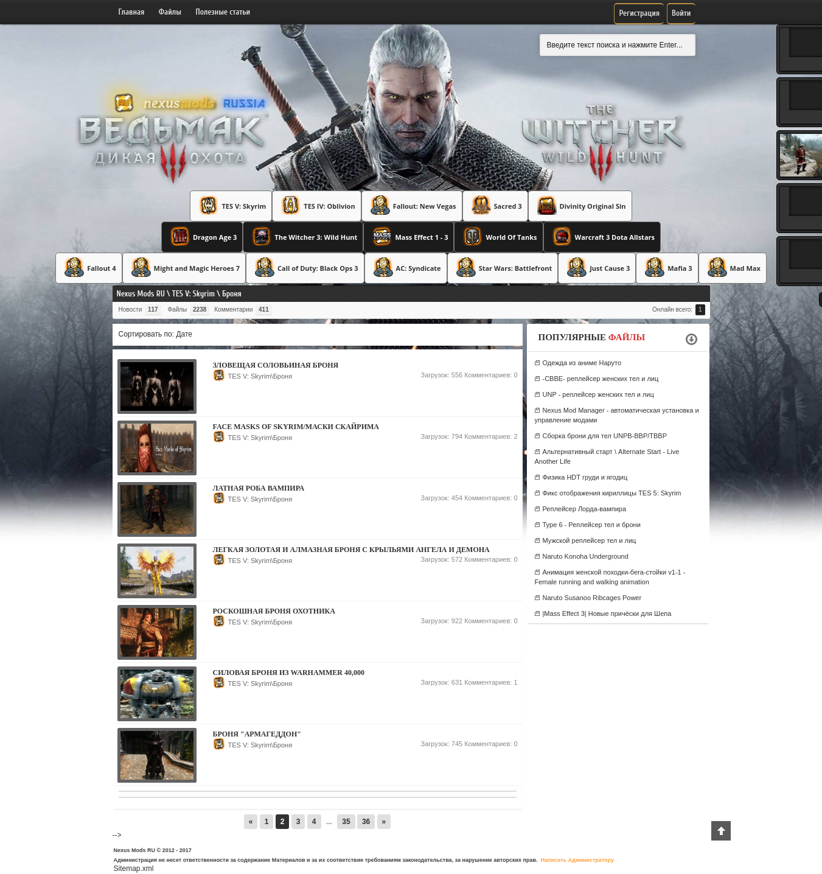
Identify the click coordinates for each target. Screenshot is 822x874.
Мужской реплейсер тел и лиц (589, 540)
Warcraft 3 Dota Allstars (602, 236)
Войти (681, 13)
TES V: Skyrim (231, 205)
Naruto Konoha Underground (586, 556)
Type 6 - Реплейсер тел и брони (592, 524)
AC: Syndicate (406, 267)
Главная (132, 11)
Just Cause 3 (597, 267)
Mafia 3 (667, 267)
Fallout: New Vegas (411, 205)
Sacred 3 (495, 205)
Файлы (170, 11)
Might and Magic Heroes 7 (184, 267)
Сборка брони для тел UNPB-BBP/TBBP (605, 435)
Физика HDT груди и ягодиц (585, 477)
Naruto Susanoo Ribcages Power (592, 597)
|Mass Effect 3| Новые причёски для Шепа (607, 613)
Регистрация (639, 13)
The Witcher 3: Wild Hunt (303, 236)
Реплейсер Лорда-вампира (585, 508)
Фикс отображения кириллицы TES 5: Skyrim (612, 493)
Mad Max (733, 267)
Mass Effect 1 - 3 (408, 236)
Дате (184, 334)
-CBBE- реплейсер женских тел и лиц (601, 378)
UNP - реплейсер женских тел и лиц (598, 394)
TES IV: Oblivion (316, 205)
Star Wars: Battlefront (502, 267)
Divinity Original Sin (580, 205)
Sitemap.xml (134, 868)
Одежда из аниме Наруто (582, 362)
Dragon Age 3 (202, 236)
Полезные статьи (223, 11)
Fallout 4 (88, 267)
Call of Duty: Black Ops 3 (305, 267)
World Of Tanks (498, 236)
